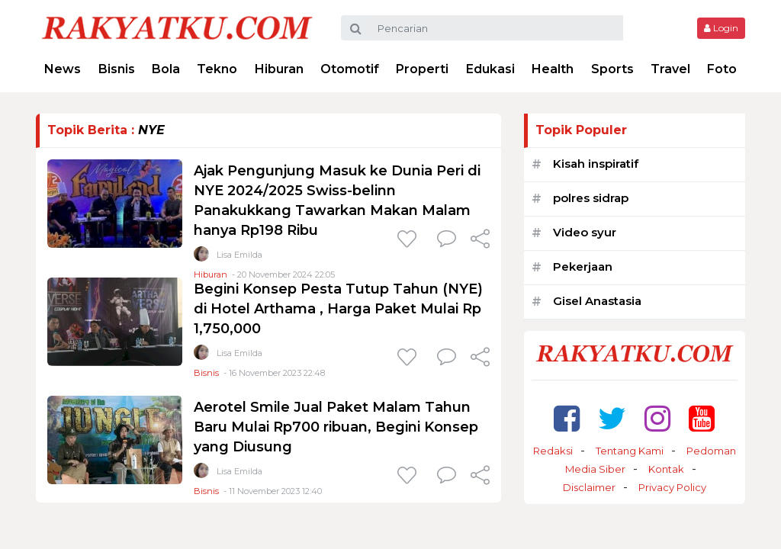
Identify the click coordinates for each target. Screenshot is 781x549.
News (62, 69)
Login (721, 28)
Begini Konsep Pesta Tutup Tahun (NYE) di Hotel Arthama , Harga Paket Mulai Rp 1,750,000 (338, 309)
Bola (166, 69)
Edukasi (490, 69)
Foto (722, 69)
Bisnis (116, 69)
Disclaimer (589, 487)
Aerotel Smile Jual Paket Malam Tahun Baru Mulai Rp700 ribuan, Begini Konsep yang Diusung (336, 427)
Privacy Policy (672, 487)
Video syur (584, 232)
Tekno (217, 69)
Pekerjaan (582, 266)
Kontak (666, 469)
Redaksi (553, 451)
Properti (422, 69)
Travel (670, 69)
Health (553, 69)
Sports (612, 69)
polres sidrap (590, 198)
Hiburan (279, 69)
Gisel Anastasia (597, 301)
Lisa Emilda (239, 254)
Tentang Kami (630, 451)
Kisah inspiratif (595, 163)
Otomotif (349, 69)
